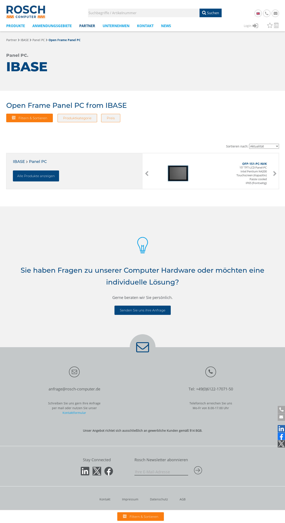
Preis (111, 118)
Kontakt (145, 25)
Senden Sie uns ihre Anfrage (142, 310)
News (166, 25)
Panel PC (38, 40)
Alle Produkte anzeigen (36, 176)
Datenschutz (159, 499)
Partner (87, 25)
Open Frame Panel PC (65, 40)
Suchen (210, 13)
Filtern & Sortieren (29, 118)
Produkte (15, 25)
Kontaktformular (74, 413)
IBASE (25, 40)
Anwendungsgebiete (52, 25)
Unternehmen (116, 25)
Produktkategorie (77, 118)
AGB (183, 499)
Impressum (130, 499)
